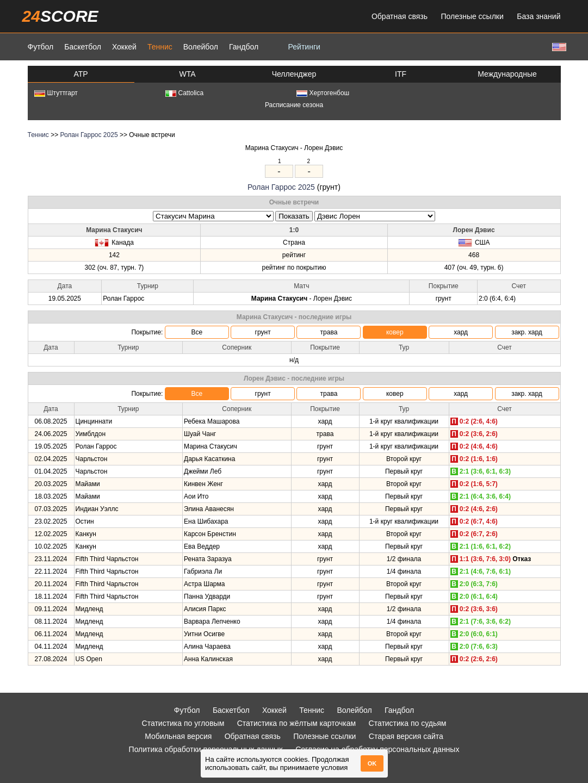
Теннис (159, 46)
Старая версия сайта (406, 736)
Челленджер (294, 74)
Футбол (41, 46)
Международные (507, 74)
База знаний (538, 16)
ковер (395, 332)
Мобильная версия (178, 736)
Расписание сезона (294, 105)
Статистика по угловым (183, 723)
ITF (400, 74)
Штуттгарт (56, 93)
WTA (187, 74)
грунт (263, 332)
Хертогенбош (323, 93)
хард (461, 332)
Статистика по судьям (408, 723)
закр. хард (526, 332)
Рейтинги (304, 46)
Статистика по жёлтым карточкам (296, 723)
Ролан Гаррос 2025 (88, 135)
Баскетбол (82, 46)
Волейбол (200, 46)
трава (329, 332)
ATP (80, 74)
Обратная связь (400, 16)
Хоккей (124, 46)
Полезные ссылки (472, 16)
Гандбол (243, 46)
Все (196, 332)
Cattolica (184, 93)
